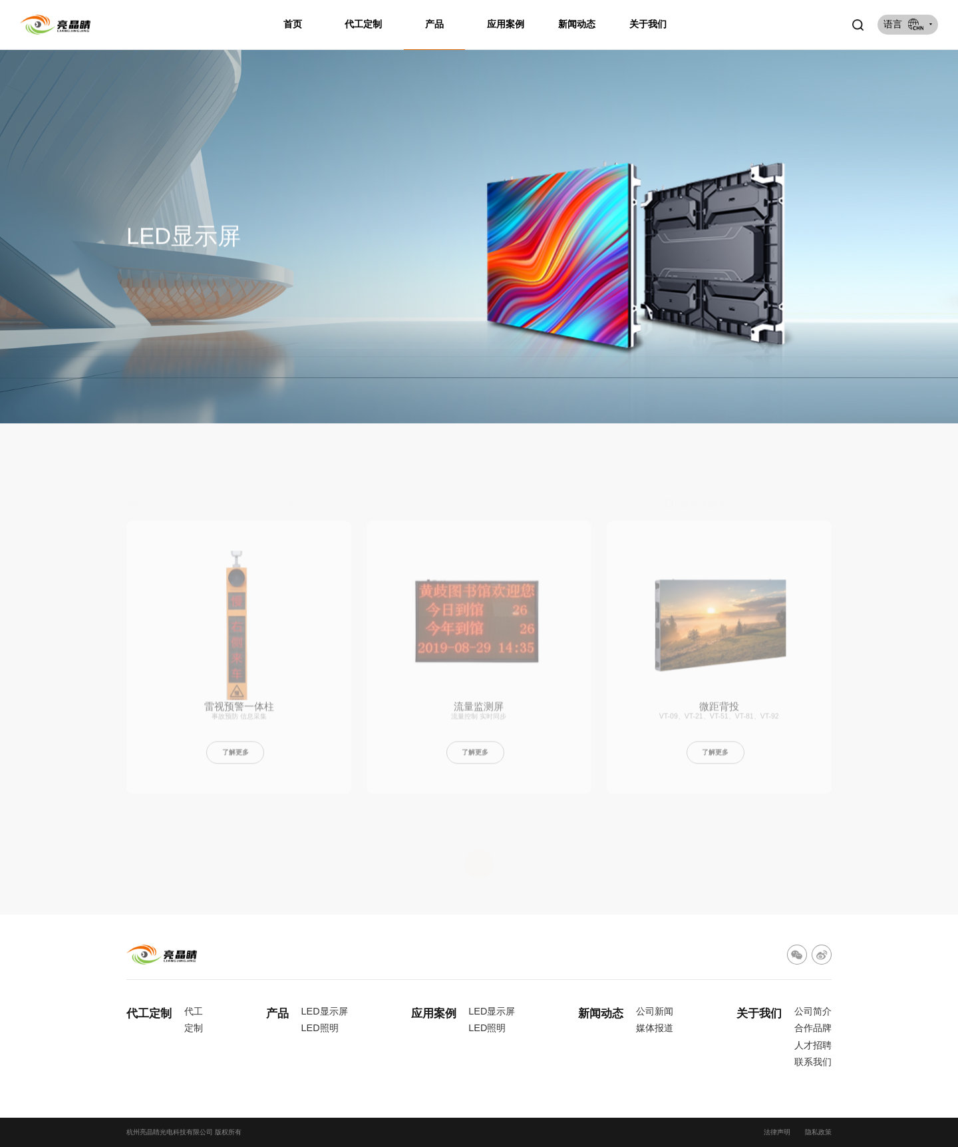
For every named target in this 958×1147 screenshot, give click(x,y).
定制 (193, 1028)
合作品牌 (813, 1028)
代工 (193, 1011)
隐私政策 (818, 1132)
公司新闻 (654, 1011)
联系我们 (813, 1061)
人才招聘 (813, 1045)
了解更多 (235, 758)
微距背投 (719, 712)
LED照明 (320, 1028)
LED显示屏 (324, 1011)
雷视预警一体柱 (239, 712)
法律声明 (777, 1132)
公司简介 (813, 1011)
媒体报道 (654, 1028)
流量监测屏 (479, 712)
